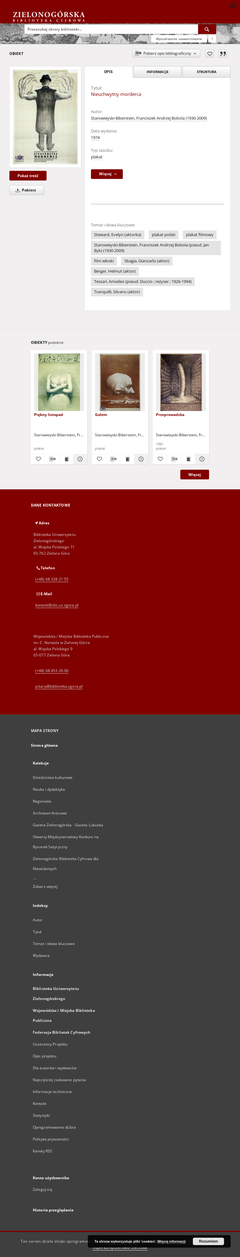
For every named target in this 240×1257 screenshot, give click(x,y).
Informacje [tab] (157, 71)
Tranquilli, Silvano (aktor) (117, 291)
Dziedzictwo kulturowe (53, 777)
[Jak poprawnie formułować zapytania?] (212, 38)
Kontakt (39, 1103)
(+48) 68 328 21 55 (51, 579)
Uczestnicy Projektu (50, 1044)
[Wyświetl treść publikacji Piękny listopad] (66, 459)
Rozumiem (208, 1241)
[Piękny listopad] (59, 382)
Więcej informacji (172, 1241)
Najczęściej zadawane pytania (59, 1079)
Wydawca (41, 955)
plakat (96, 157)
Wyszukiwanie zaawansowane (179, 39)
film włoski (104, 261)
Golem (101, 414)
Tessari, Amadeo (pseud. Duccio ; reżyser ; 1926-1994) (143, 281)
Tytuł (37, 931)
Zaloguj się (42, 1189)
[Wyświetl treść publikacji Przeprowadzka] (188, 459)
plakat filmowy (199, 234)
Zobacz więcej (45, 886)
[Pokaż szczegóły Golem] (140, 459)
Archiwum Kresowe (50, 813)
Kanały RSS (42, 1151)
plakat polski (163, 234)
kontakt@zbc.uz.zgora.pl (56, 605)
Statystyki (41, 1115)
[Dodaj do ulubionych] (209, 53)
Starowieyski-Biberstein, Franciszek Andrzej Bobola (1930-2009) (149, 118)
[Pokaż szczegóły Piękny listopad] (79, 459)
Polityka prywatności (51, 1139)
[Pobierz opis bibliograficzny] (52, 459)
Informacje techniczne (52, 1091)
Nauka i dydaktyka (49, 789)
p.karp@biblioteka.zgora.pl (58, 686)
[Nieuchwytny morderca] (45, 117)
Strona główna (44, 745)
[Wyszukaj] (207, 29)
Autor (38, 920)
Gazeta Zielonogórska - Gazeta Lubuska (68, 825)
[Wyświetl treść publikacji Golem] (127, 459)
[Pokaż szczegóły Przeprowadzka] (201, 459)
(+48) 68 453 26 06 (51, 670)
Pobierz (24, 190)
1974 (95, 137)
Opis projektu (45, 1056)
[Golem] (120, 382)
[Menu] (232, 5)
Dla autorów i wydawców (55, 1068)
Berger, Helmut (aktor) (115, 271)
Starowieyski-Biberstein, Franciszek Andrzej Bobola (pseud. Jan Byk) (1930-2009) (151, 247)
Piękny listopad (48, 414)
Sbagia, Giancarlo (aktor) (146, 261)
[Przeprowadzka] (181, 382)
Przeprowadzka (170, 414)
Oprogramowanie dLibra (54, 1127)
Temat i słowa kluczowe (54, 943)
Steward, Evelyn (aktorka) (117, 234)
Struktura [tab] (207, 71)
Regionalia (42, 801)
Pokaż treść (28, 175)
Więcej (194, 474)
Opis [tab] (108, 72)
